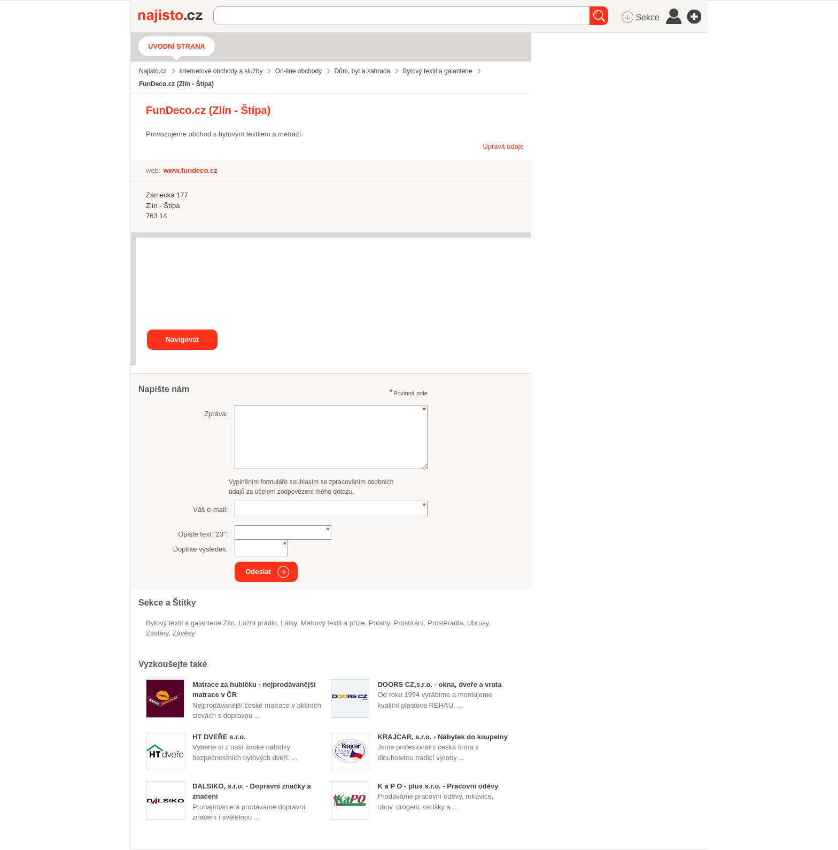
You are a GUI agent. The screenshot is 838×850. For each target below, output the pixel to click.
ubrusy (477, 623)
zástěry (157, 633)
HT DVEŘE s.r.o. (219, 737)
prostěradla (445, 623)
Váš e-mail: (210, 510)
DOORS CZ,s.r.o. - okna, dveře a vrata (439, 684)
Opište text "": (203, 534)
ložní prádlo (257, 623)
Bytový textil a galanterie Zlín (190, 623)
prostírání (409, 623)
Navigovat (182, 339)
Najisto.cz (175, 16)
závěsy (184, 633)
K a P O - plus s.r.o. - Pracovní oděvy (437, 786)
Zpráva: (216, 414)
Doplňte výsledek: (200, 549)
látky (289, 623)
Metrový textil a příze (333, 623)
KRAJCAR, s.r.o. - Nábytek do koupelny (442, 737)
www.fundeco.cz (190, 170)
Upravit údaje (503, 146)
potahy (379, 623)
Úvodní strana (176, 46)
